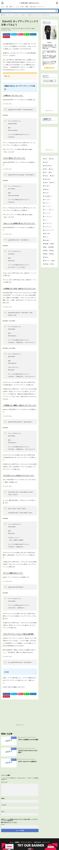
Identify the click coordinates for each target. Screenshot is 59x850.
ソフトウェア (16, 14)
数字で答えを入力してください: (9, 822)
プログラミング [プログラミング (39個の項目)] (47, 224)
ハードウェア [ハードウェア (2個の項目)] (47, 214)
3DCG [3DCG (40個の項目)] (45, 159)
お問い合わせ (34, 6)
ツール (18, 6)
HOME (4, 14)
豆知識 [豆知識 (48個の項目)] (45, 259)
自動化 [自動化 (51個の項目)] (52, 255)
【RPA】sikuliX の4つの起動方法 (28, 761)
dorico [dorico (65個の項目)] (51, 169)
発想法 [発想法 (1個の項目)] (52, 252)
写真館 (28, 6)
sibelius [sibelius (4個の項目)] (46, 183)
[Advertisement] (14, 713)
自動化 (33, 28)
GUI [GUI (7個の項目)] (51, 173)
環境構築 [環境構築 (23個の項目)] (52, 248)
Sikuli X (23, 14)
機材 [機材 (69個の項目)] (45, 248)
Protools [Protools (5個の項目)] (46, 176)
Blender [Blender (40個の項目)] (52, 159)
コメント (4, 782)
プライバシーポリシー (26, 842)
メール (3, 805)
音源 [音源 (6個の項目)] (53, 266)
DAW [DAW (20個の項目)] (45, 169)
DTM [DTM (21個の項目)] (45, 173)
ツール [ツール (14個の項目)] (52, 210)
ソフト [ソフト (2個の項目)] (45, 210)
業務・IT (12, 6)
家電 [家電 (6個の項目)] (53, 245)
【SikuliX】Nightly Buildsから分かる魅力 (27, 751)
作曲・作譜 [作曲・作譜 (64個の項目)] (46, 235)
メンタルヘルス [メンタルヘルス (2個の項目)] (47, 228)
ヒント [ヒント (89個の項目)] (45, 221)
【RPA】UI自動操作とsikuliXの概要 (28, 740)
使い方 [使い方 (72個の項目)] (45, 238)
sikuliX (29, 28)
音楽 (7, 6)
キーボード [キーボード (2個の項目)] (46, 204)
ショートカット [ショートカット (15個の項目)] (47, 207)
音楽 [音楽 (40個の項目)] (54, 262)
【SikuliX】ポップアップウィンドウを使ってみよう (38, 14)
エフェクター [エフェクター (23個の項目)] (47, 200)
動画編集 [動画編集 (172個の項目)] (46, 245)
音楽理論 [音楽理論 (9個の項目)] (46, 266)
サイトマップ (43, 6)
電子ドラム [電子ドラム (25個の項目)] (46, 262)
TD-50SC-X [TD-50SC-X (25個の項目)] (47, 186)
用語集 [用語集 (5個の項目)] (45, 252)
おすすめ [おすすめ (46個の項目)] (46, 193)
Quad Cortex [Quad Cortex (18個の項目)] (47, 179)
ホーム (3, 6)
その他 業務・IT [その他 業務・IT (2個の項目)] (48, 197)
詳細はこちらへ (49, 68)
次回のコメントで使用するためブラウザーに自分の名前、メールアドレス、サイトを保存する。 (19, 820)
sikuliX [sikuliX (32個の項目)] (52, 183)
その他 (23, 6)
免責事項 (17, 842)
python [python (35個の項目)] (53, 176)
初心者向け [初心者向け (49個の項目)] (46, 241)
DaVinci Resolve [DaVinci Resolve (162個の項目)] (48, 166)
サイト (3, 811)
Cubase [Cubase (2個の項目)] (46, 162)
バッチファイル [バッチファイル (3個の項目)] (47, 217)
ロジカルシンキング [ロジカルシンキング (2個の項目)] (48, 231)
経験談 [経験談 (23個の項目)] (45, 255)
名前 (3, 798)
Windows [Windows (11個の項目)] (46, 190)
